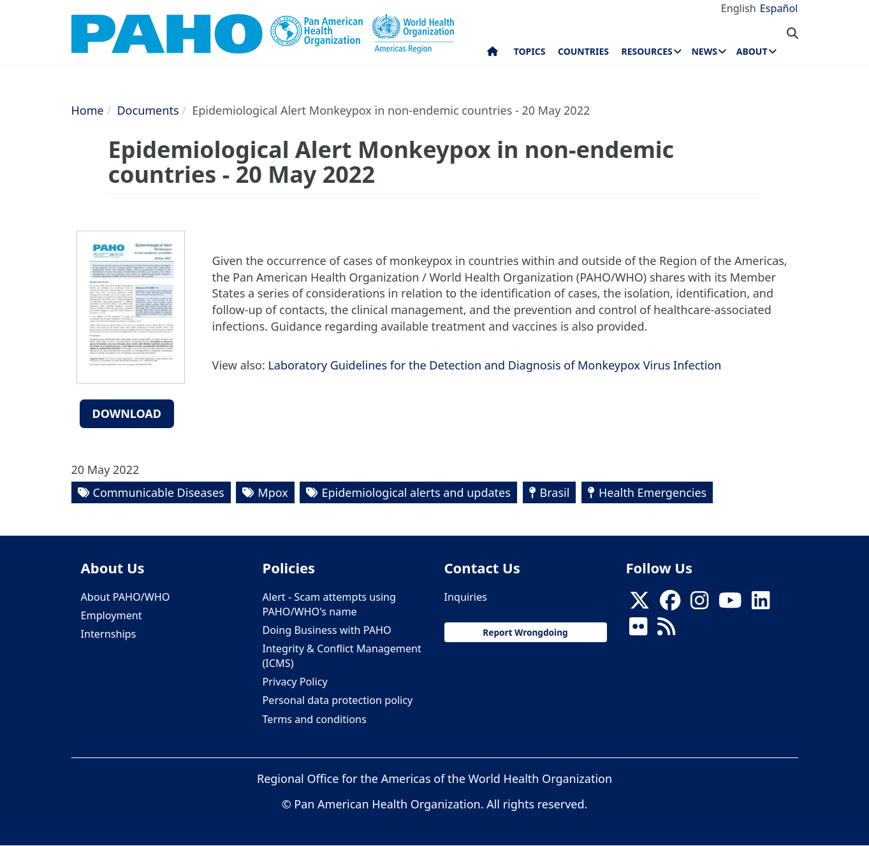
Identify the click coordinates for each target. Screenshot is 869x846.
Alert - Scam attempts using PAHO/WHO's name (330, 604)
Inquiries (465, 597)
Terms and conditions (315, 719)
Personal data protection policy (338, 700)
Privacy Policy (295, 682)
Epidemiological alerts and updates (415, 492)
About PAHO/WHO (125, 597)
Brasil (555, 492)
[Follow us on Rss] (666, 630)
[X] (639, 604)
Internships (108, 634)
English (738, 8)
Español (779, 8)
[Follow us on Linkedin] (761, 604)
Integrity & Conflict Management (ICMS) (342, 656)
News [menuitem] (704, 51)
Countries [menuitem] (583, 51)
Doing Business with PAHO (327, 630)
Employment (111, 615)
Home (87, 110)
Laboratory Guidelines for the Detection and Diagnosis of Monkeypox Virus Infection (494, 365)
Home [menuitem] (492, 54)
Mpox (273, 492)
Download (127, 413)
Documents (148, 110)
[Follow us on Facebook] (670, 604)
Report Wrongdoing (525, 632)
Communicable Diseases (158, 492)
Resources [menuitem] (647, 51)
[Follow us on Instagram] (699, 604)
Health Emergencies (652, 492)
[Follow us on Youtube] (730, 604)
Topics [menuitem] (530, 51)
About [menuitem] (752, 51)
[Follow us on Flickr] (638, 630)
